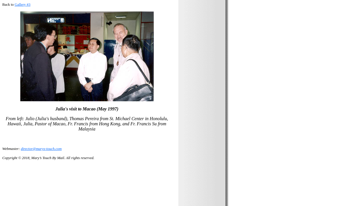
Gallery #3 (22, 4)
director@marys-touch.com (41, 148)
